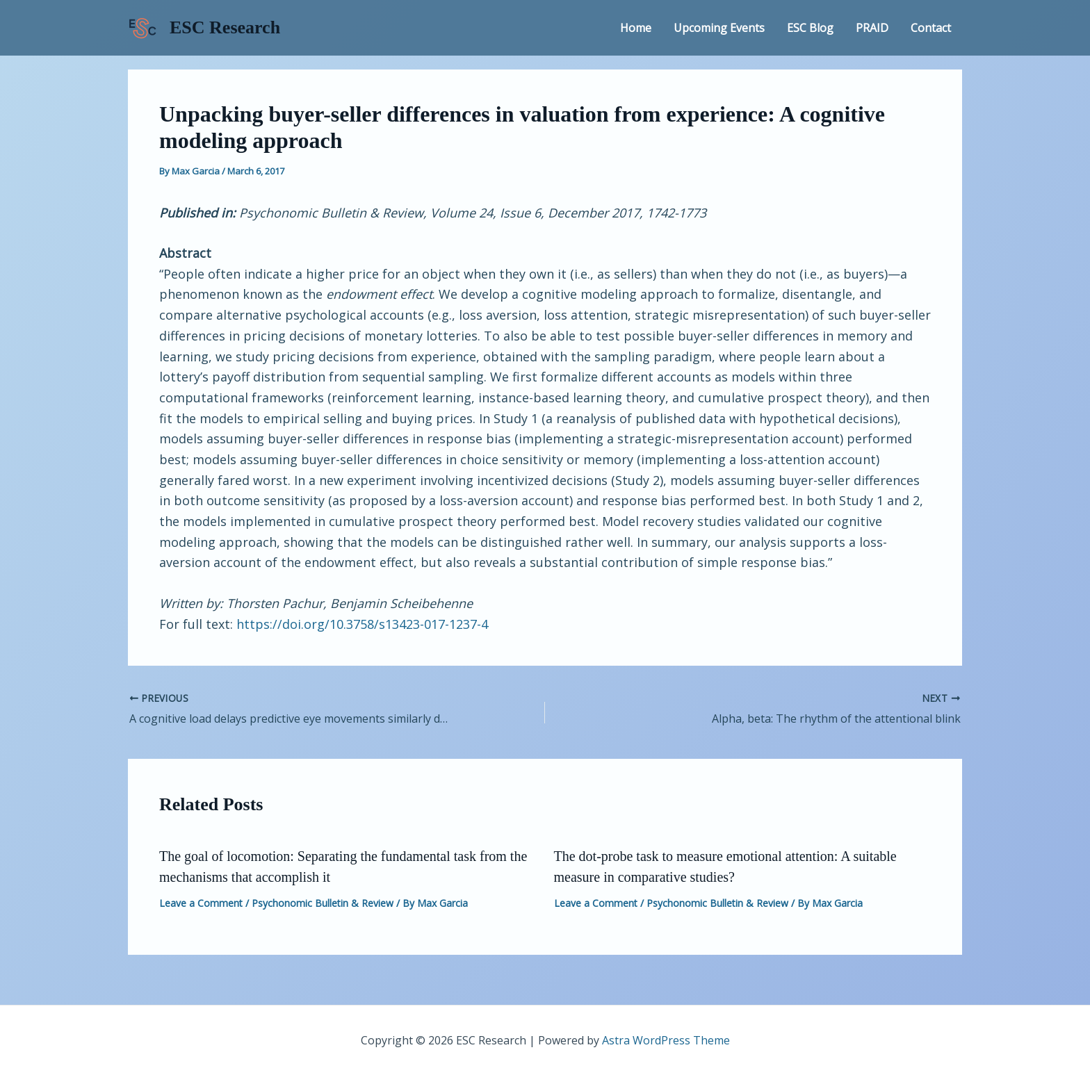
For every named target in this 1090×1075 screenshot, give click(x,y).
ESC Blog (810, 27)
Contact (931, 27)
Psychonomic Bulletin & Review (322, 903)
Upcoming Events (719, 27)
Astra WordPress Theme (666, 1040)
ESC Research (225, 27)
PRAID (872, 27)
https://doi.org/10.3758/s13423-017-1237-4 (362, 624)
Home (635, 27)
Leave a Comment (201, 903)
